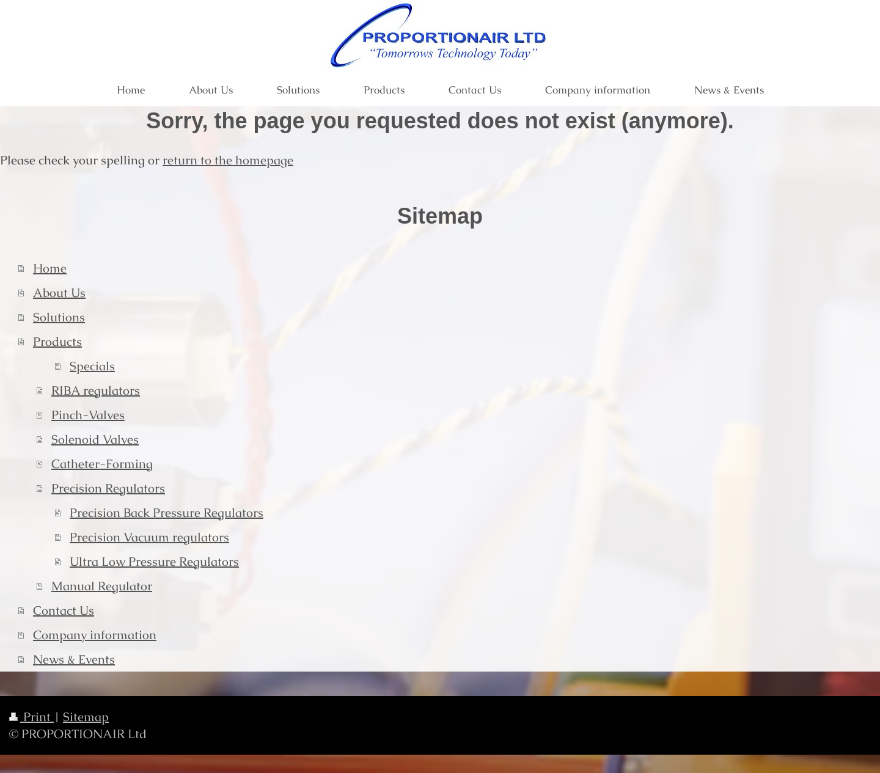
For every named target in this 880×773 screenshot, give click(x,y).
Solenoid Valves (95, 439)
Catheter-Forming (102, 464)
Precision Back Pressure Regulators (166, 513)
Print (31, 717)
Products (57, 342)
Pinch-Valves (88, 415)
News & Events (74, 659)
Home (50, 268)
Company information (94, 635)
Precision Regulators (108, 488)
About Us (59, 293)
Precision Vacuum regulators (149, 537)
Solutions (59, 317)
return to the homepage (228, 160)
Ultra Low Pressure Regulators (154, 562)
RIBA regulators (95, 390)
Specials (92, 366)
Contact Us (63, 610)
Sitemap (86, 717)
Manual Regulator (101, 586)
